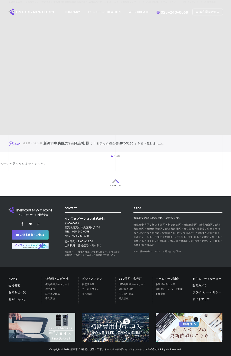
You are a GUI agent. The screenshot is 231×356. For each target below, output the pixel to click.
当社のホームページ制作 (169, 289)
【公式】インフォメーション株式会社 (31, 12)
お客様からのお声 (165, 284)
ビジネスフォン (92, 278)
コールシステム (90, 289)
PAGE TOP (115, 185)
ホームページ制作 (167, 278)
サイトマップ (201, 299)
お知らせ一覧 (17, 292)
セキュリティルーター (206, 278)
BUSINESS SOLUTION (104, 12)
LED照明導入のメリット (132, 284)
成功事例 (50, 289)
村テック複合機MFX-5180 (114, 143)
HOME (112, 156)
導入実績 (50, 298)
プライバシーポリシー (206, 292)
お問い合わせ (17, 299)
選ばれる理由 (126, 289)
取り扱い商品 (52, 293)
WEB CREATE (139, 12)
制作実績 (161, 293)
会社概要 (14, 285)
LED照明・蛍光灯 (130, 278)
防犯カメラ (199, 285)
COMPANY (73, 12)
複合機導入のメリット (57, 284)
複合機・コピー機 (56, 278)
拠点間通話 (88, 284)
